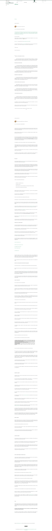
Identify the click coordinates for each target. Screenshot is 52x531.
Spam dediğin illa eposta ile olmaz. (18, 246)
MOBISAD (30, 472)
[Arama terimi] (24, 1)
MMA (31, 460)
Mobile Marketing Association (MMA (26, 41)
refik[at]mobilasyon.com (19, 523)
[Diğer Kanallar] (43, 2)
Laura (16, 41)
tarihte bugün (25, 2)
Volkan (23, 161)
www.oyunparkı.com (24, 209)
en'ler (17, 2)
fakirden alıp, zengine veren (17, 405)
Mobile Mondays (31, 494)
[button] (8, 4)
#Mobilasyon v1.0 (35, 2)
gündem (9, 2)
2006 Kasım (16, 4)
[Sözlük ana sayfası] (8, 1)
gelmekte (27, 271)
